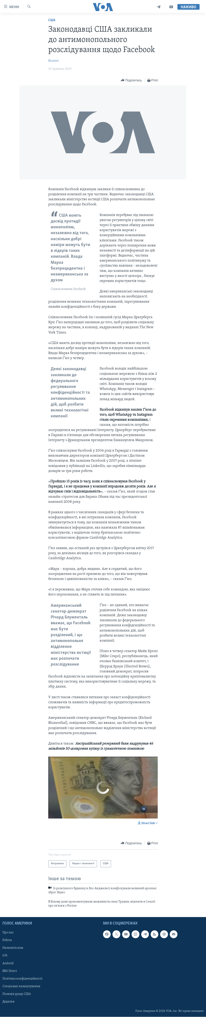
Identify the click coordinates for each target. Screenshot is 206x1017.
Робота (7, 940)
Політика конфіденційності (22, 978)
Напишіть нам (12, 948)
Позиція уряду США (16, 994)
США (51, 20)
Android (8, 963)
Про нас (8, 932)
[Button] (131, 80)
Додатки (8, 1001)
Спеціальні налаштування (21, 986)
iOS (4, 955)
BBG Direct (9, 971)
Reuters (53, 60)
